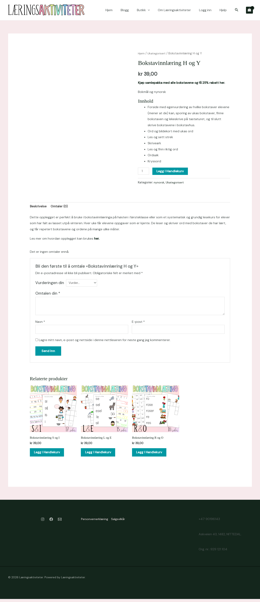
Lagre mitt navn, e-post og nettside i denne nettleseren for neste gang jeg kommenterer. (104, 341)
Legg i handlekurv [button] (49, 455)
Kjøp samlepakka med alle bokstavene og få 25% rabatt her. (183, 83)
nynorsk (159, 182)
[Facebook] (51, 523)
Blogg (125, 10)
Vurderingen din (49, 283)
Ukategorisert (157, 53)
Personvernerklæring (91, 522)
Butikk (143, 10)
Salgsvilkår (118, 522)
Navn (40, 323)
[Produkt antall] (144, 171)
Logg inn (205, 10)
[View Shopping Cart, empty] (249, 10)
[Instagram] (42, 523)
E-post (138, 323)
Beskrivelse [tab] (38, 207)
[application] (148, 10)
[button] (236, 10)
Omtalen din (47, 294)
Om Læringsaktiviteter (174, 10)
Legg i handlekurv (171, 171)
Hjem (109, 10)
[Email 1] (60, 523)
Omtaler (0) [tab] (60, 207)
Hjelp (223, 10)
